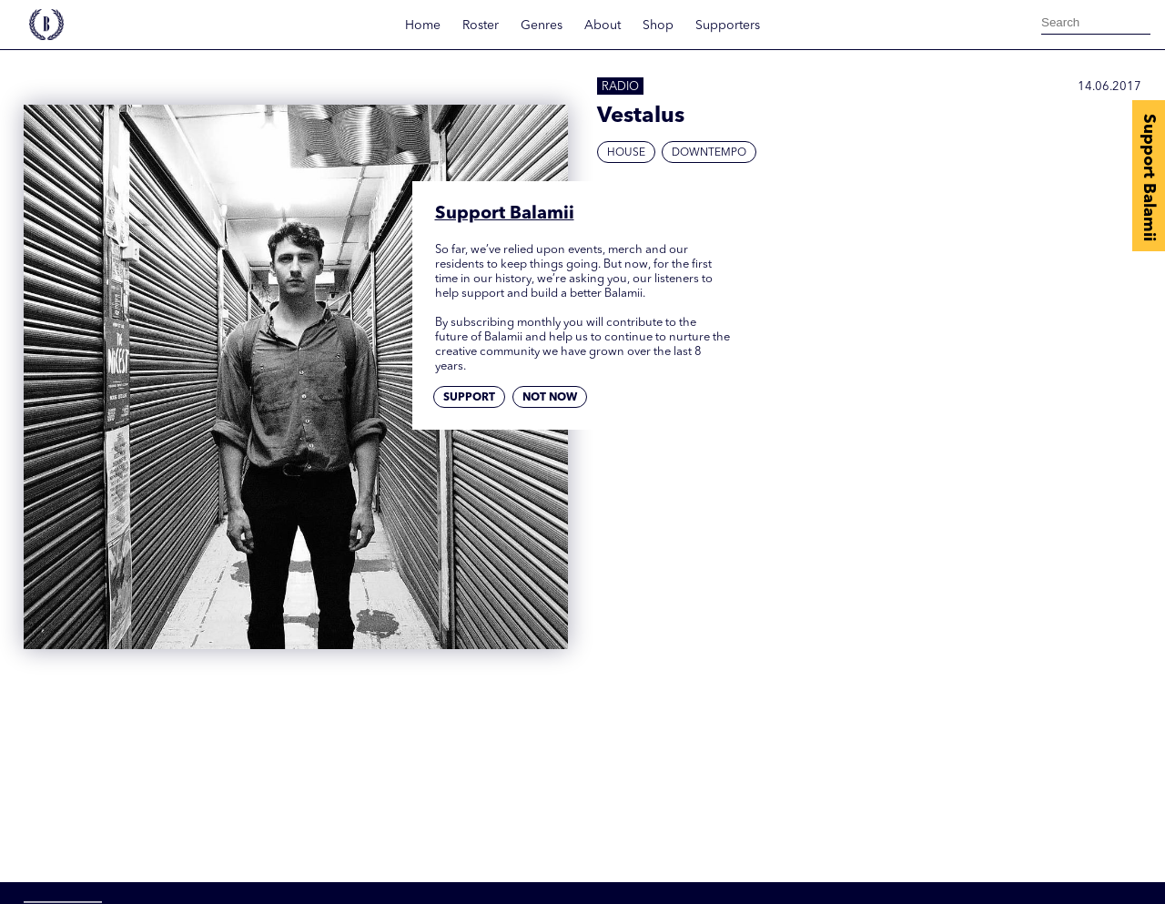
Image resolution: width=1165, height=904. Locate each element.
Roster (480, 25)
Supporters (727, 25)
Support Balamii (1148, 177)
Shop (658, 25)
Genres (541, 25)
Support (469, 397)
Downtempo (709, 152)
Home (423, 25)
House (626, 152)
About (602, 25)
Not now (549, 397)
